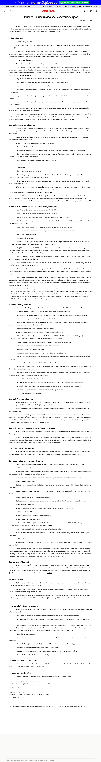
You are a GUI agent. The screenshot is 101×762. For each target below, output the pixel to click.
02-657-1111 (58, 6)
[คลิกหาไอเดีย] (10, 11)
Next (31, 6)
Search (84, 11)
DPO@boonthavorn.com (18, 698)
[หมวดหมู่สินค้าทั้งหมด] (4, 11)
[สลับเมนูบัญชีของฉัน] (87, 11)
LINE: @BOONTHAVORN (47, 6)
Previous (4, 6)
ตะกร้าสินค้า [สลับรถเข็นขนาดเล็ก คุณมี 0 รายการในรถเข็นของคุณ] (96, 11)
